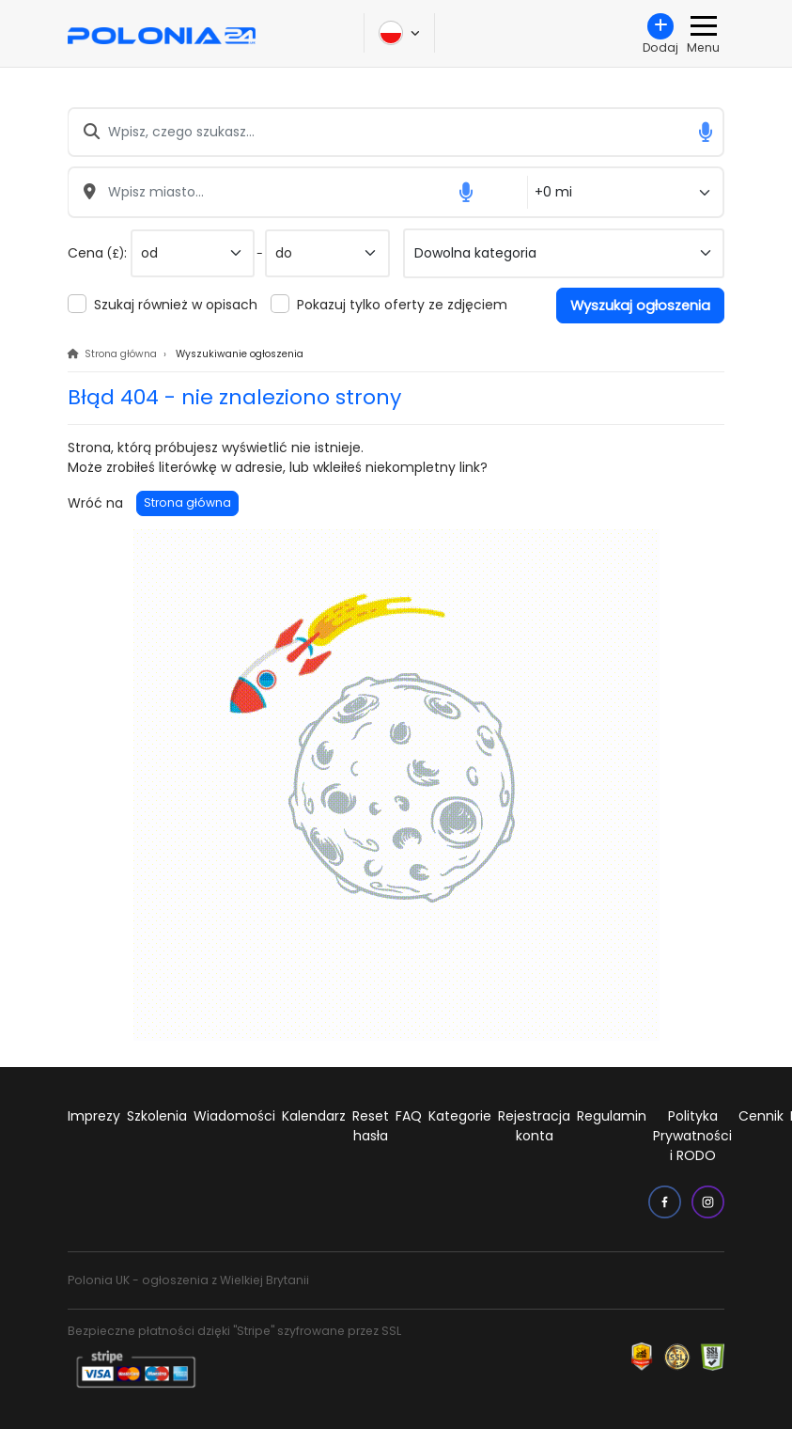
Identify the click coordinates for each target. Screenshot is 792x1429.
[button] (706, 132)
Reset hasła (370, 1126)
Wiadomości (234, 1116)
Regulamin (611, 1116)
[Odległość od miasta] (625, 192)
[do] (327, 253)
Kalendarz (314, 1116)
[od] (193, 253)
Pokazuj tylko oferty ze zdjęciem (402, 304)
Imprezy (94, 1116)
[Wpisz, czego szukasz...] (395, 132)
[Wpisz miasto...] (298, 192)
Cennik (761, 1116)
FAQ (409, 1116)
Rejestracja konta (534, 1126)
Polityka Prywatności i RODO (692, 1136)
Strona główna (187, 502)
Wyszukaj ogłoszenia (640, 305)
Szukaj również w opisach (175, 304)
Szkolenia (157, 1116)
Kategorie (459, 1116)
